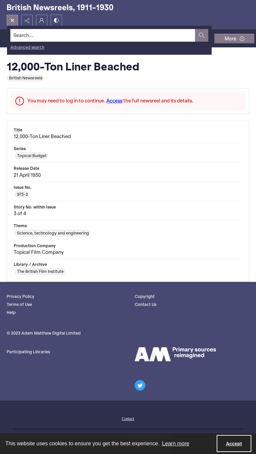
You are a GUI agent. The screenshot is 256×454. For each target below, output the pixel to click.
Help (11, 312)
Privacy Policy (20, 296)
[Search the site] (103, 35)
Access (114, 101)
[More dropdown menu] (234, 38)
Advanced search (27, 47)
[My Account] (41, 20)
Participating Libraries (28, 351)
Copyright (145, 296)
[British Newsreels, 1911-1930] (60, 7)
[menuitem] (128, 418)
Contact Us (145, 304)
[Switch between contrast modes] (56, 20)
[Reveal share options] (27, 20)
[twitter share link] (140, 385)
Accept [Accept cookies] (234, 443)
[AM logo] (175, 354)
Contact (128, 418)
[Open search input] (12, 20)
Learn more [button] (175, 443)
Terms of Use (19, 304)
